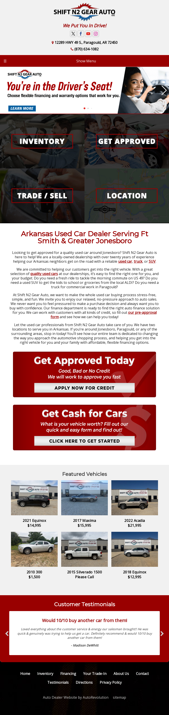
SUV (152, 261)
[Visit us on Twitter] (73, 33)
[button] (84, 108)
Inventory (45, 673)
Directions (84, 682)
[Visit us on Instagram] (95, 33)
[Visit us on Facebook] (80, 33)
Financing (68, 673)
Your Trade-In (95, 673)
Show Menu (50, 61)
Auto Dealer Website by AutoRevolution (75, 697)
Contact (142, 673)
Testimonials (58, 682)
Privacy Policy (111, 682)
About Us (121, 673)
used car (125, 261)
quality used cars (44, 273)
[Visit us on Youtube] (88, 33)
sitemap (119, 697)
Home (25, 673)
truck (138, 261)
